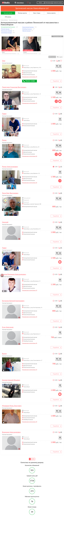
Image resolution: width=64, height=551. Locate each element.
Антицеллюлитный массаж (8, 27)
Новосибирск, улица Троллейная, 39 (31, 228)
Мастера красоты (22, 13)
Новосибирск (26, 120)
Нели (3, 52)
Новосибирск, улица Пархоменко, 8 (31, 334)
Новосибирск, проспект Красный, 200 (31, 204)
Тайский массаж (26, 30)
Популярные (57, 36)
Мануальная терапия (6, 30)
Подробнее (57, 81)
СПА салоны (8, 17)
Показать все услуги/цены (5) (29, 103)
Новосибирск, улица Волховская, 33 (31, 281)
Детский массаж (5, 29)
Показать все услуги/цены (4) (29, 77)
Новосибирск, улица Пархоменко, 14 (31, 94)
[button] (11, 107)
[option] (11, 45)
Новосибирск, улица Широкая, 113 (31, 173)
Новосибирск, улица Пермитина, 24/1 (31, 67)
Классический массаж (28, 27)
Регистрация (48, 2)
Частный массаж (8, 13)
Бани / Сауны (36, 13)
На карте (59, 57)
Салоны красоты (51, 13)
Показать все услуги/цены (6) (29, 156)
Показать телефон (29, 81)
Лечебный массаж (27, 29)
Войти (40, 2)
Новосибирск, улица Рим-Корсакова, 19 (32, 307)
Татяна (25, 52)
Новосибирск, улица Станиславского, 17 (32, 360)
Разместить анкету (57, 2)
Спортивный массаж (6, 32)
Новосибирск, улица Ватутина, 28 (30, 147)
